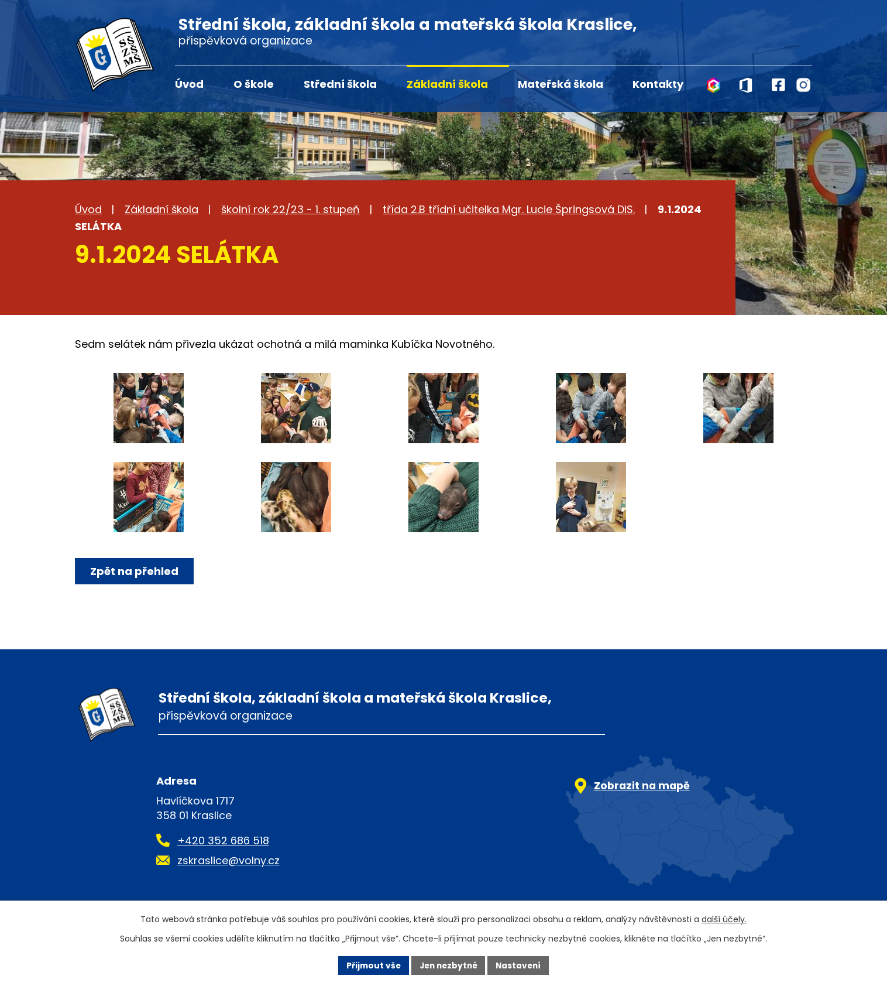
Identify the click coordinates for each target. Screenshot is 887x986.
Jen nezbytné (448, 965)
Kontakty (657, 84)
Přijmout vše (370, 965)
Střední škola (340, 84)
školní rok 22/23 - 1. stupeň (290, 209)
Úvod (189, 84)
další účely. (724, 919)
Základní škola (447, 84)
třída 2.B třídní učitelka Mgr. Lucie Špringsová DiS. (509, 209)
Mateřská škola (560, 84)
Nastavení (520, 965)
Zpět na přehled (135, 571)
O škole (253, 84)
